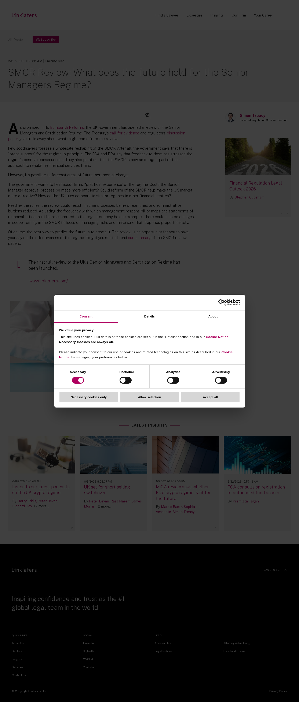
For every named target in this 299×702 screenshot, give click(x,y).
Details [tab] (149, 316)
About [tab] (213, 316)
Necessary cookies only (89, 397)
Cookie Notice (217, 336)
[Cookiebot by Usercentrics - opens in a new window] (221, 302)
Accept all (210, 397)
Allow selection (149, 397)
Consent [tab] (86, 316)
